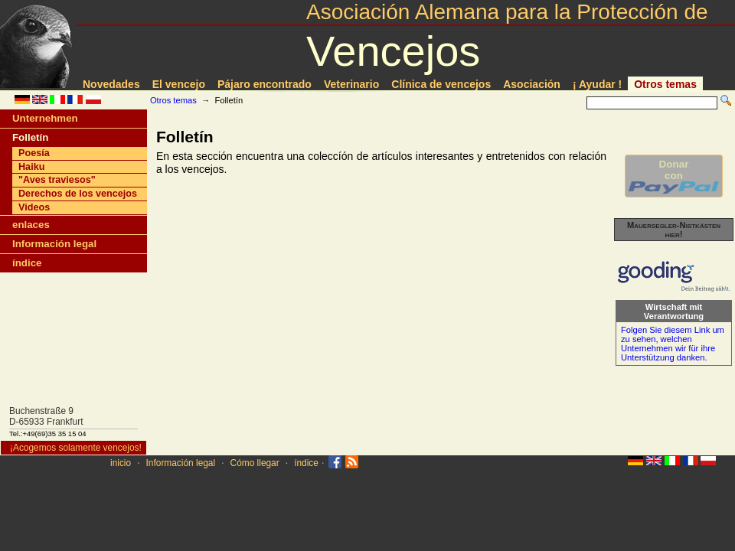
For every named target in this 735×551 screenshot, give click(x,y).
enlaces (31, 224)
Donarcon (674, 176)
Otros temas (665, 84)
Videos (34, 207)
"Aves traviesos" (57, 179)
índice (26, 263)
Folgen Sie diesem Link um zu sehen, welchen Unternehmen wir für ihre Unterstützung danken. (672, 343)
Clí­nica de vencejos (441, 84)
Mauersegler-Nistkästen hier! (673, 229)
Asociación (531, 84)
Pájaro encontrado (264, 84)
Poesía (34, 153)
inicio (120, 463)
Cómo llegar (254, 463)
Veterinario (351, 84)
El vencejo (178, 84)
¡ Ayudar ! (597, 84)
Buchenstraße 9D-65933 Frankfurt (46, 416)
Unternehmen (45, 118)
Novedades (111, 84)
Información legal (54, 243)
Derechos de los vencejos (77, 193)
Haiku (31, 166)
